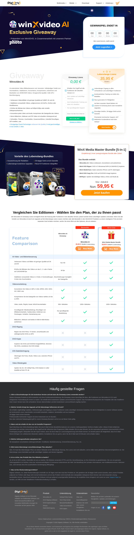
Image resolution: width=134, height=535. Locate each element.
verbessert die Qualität (38, 124)
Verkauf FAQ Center (66, 497)
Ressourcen (92, 519)
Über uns (79, 497)
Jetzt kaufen (105, 127)
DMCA (68, 519)
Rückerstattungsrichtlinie (79, 519)
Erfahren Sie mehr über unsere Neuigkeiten (82, 505)
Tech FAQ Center (65, 500)
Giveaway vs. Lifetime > (76, 122)
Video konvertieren (66, 505)
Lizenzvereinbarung (58, 519)
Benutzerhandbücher (66, 503)
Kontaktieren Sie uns (83, 510)
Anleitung (109, 3)
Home (40, 519)
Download (85, 3)
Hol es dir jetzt (74, 118)
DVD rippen (63, 508)
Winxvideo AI (16, 81)
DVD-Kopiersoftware (49, 503)
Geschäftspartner (81, 500)
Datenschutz (47, 519)
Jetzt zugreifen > (104, 47)
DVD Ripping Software (50, 500)
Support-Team (114, 477)
